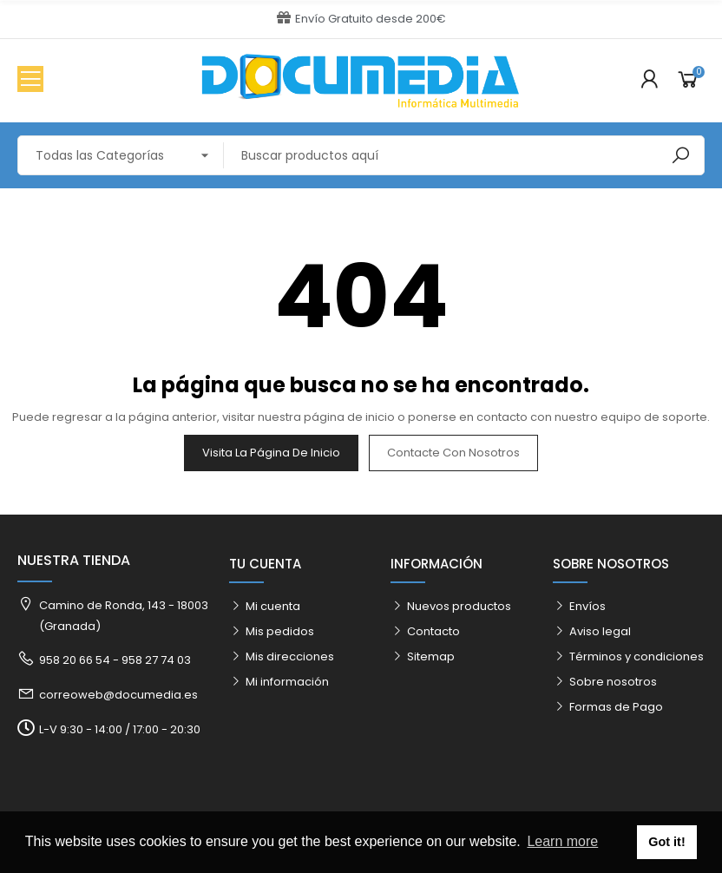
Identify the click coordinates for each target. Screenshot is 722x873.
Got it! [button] (666, 842)
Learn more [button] (562, 841)
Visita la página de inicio (271, 452)
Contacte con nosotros (453, 452)
